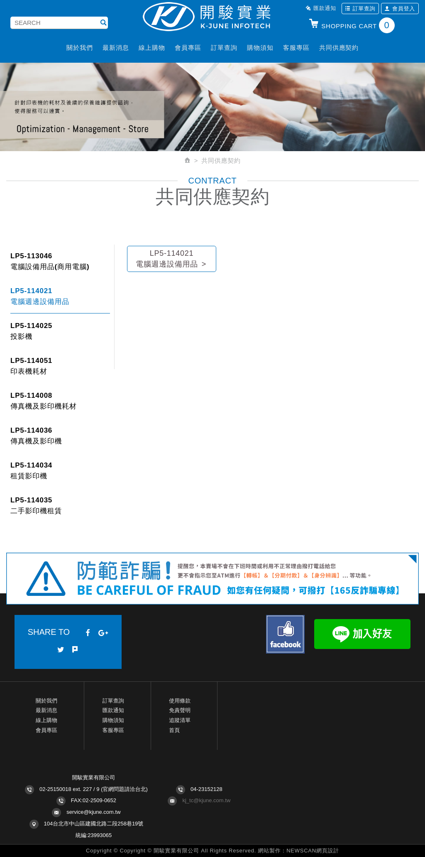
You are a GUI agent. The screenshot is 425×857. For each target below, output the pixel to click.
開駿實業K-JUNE (212, 17)
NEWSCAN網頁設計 (312, 850)
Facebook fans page (285, 634)
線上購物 (152, 47)
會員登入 (399, 8)
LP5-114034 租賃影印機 (31, 470)
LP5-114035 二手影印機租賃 (36, 505)
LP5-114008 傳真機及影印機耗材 (43, 401)
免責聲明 (180, 710)
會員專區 (188, 47)
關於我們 (79, 47)
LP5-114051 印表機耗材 (31, 366)
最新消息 (116, 47)
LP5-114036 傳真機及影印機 (36, 435)
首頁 (174, 730)
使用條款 (180, 701)
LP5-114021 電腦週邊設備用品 (39, 296)
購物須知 (260, 47)
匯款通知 (320, 8)
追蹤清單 (180, 720)
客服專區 (296, 47)
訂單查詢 (360, 8)
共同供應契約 (339, 47)
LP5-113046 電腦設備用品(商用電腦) (49, 261)
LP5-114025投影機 (31, 331)
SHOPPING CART (351, 25)
